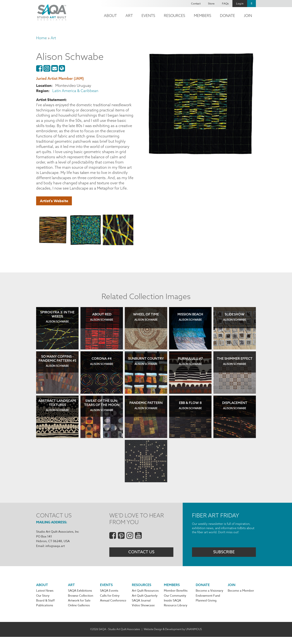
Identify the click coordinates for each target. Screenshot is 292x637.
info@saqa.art (55, 546)
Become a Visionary (209, 591)
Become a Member (241, 591)
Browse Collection (80, 596)
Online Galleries (79, 606)
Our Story (43, 596)
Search (251, 3)
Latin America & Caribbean (75, 90)
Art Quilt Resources (145, 591)
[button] (53, 230)
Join (248, 15)
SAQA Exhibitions (80, 591)
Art (129, 15)
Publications (44, 606)
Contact (196, 3)
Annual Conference (113, 601)
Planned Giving (206, 601)
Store (211, 3)
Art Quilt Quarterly (145, 596)
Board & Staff (45, 601)
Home (41, 38)
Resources (174, 15)
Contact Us (141, 552)
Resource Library (175, 606)
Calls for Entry (110, 596)
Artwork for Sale (79, 601)
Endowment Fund (208, 596)
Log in (239, 3)
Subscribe (224, 552)
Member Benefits (176, 591)
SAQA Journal (141, 601)
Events (148, 15)
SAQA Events (109, 591)
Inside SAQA (172, 601)
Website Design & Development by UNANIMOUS (173, 629)
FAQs (225, 3)
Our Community (175, 596)
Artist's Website (54, 200)
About (110, 15)
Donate (227, 15)
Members (202, 15)
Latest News (44, 591)
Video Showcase (143, 606)
